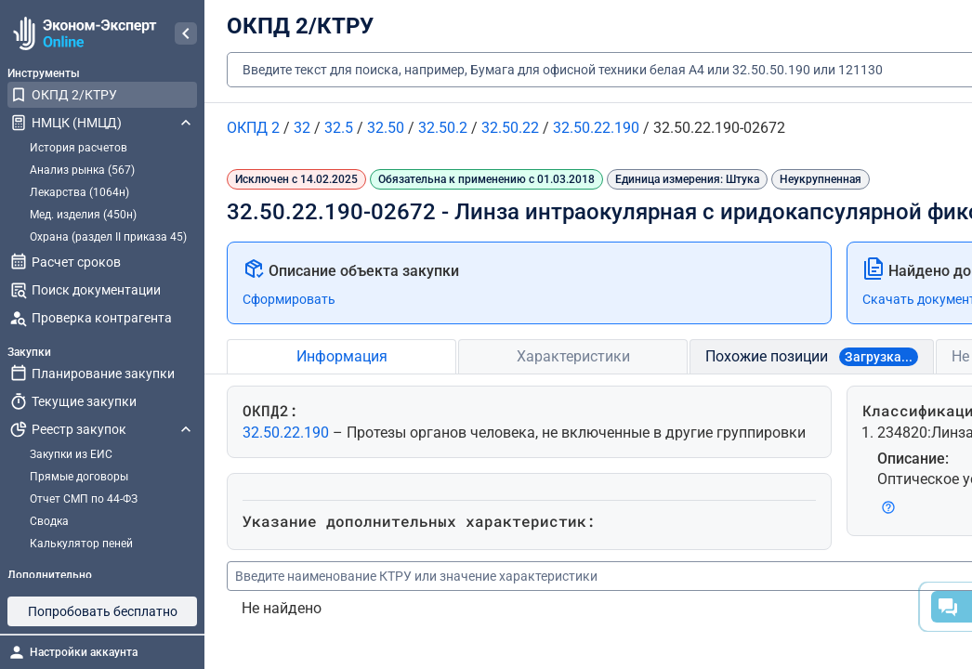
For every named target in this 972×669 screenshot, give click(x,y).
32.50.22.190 (288, 432)
